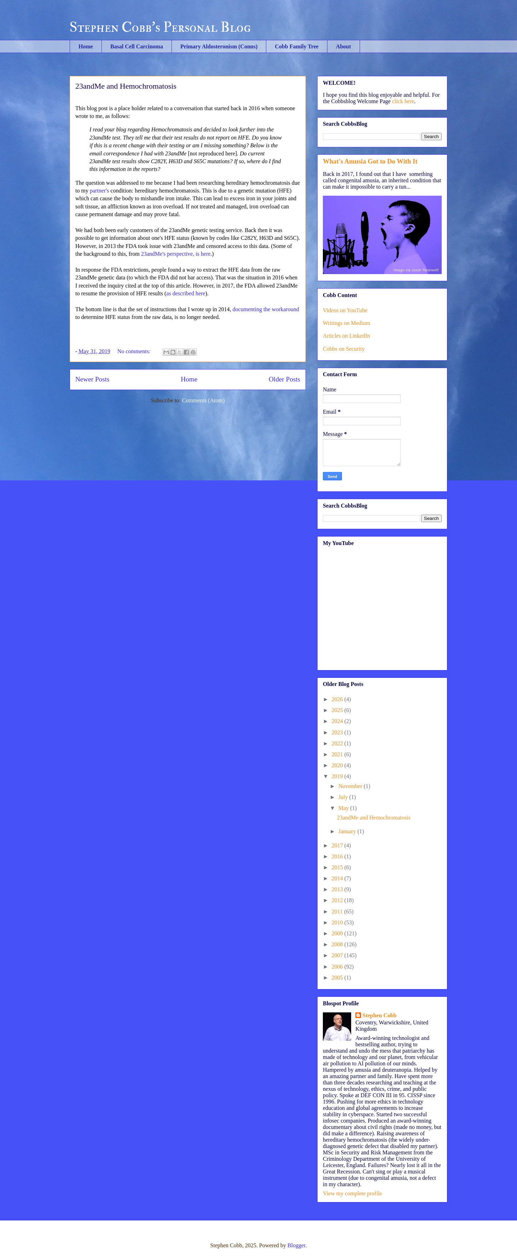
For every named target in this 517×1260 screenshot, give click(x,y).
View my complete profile (352, 1193)
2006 (338, 967)
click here (403, 101)
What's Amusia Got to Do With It (370, 161)
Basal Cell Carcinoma (136, 46)
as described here (185, 293)
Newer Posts (92, 379)
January (348, 831)
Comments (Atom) (203, 400)
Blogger (296, 1245)
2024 (338, 721)
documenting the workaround (265, 309)
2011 (338, 912)
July (343, 797)
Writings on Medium (346, 323)
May (344, 808)
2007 (338, 955)
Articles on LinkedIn (346, 336)
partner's (99, 191)
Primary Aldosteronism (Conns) (218, 46)
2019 (338, 776)
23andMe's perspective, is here (176, 254)
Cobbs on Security (344, 349)
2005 (338, 978)
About (343, 46)
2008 (338, 944)
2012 (338, 900)
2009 (338, 933)
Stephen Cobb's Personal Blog (160, 27)
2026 (338, 699)
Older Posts (284, 379)
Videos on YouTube (345, 310)
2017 (338, 845)
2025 (338, 710)
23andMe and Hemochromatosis (125, 86)
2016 (338, 856)
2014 (338, 878)
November (351, 786)
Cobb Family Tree (297, 46)
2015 (338, 867)
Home (86, 46)
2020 (338, 765)
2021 (338, 754)
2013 (338, 889)
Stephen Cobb (379, 1015)
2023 (338, 732)
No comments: (134, 351)
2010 (338, 922)
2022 (338, 743)
